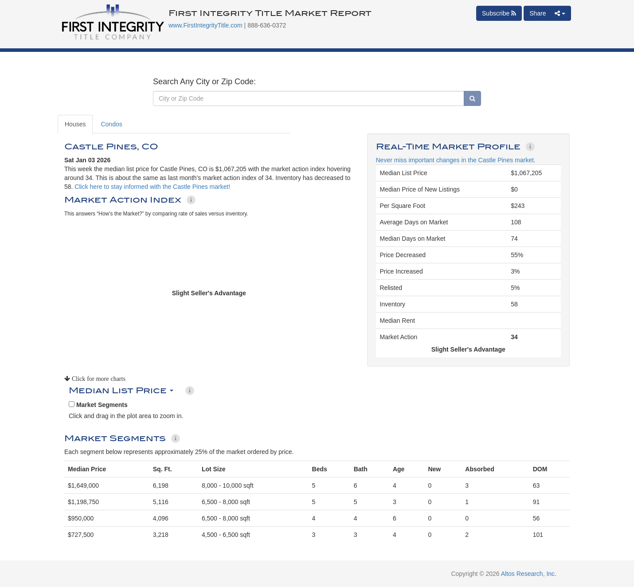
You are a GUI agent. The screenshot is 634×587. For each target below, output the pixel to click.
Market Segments (98, 404)
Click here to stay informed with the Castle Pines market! (152, 186)
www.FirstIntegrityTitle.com (205, 25)
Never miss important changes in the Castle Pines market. (456, 160)
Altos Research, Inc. (528, 573)
